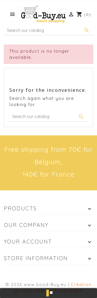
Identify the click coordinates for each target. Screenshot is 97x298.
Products (20, 208)
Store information (36, 258)
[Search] (48, 30)
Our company (26, 224)
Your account (28, 241)
